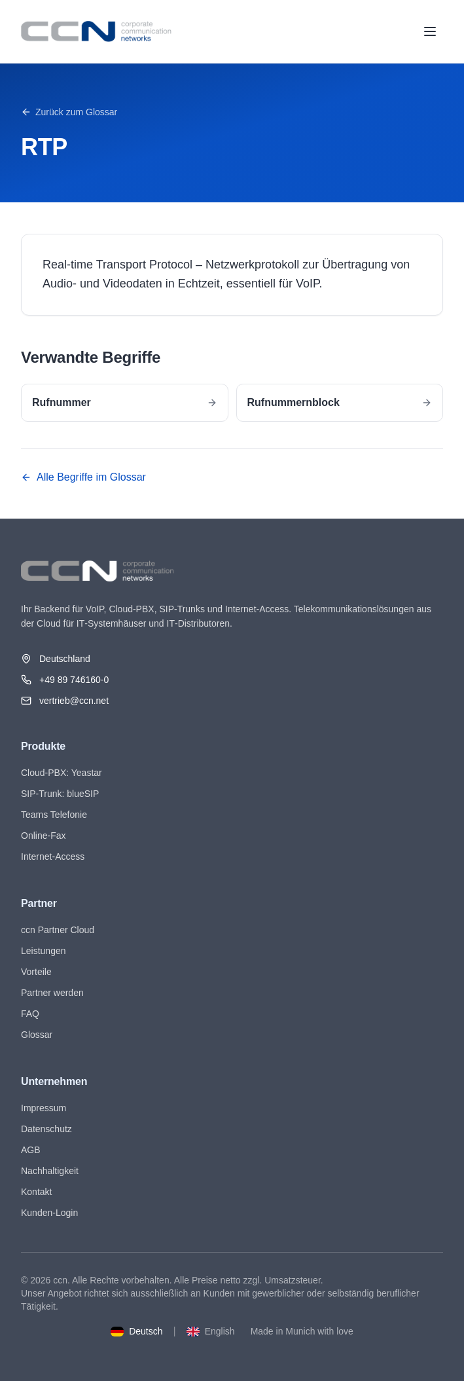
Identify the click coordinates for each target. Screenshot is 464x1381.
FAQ (30, 1013)
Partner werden (52, 992)
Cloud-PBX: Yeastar (61, 772)
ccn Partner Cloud (57, 930)
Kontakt (36, 1192)
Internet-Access (52, 856)
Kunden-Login (49, 1212)
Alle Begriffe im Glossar (83, 477)
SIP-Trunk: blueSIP (60, 793)
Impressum (43, 1108)
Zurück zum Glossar (69, 112)
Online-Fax (43, 835)
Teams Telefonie (54, 814)
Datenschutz (46, 1129)
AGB (31, 1150)
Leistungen (43, 951)
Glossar (36, 1034)
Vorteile (36, 972)
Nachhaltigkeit (50, 1171)
